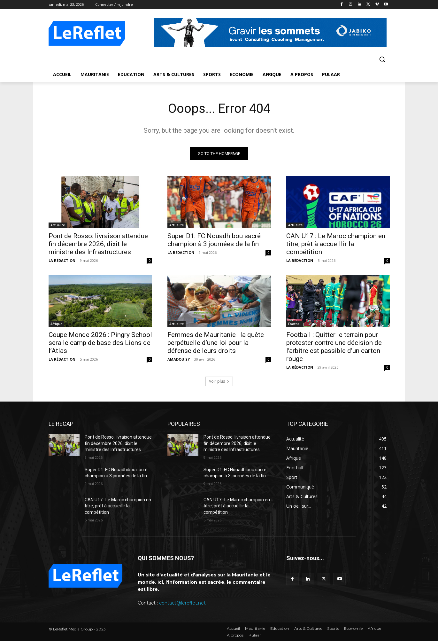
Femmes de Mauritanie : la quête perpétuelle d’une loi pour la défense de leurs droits (215, 343)
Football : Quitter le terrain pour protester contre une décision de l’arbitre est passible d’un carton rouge (334, 347)
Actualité (57, 225)
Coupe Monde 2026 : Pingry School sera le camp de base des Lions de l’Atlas (100, 343)
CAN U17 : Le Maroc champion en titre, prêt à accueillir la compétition (335, 244)
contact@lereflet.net (182, 603)
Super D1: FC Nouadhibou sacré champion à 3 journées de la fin (214, 240)
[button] (382, 59)
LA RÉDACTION (62, 260)
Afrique (56, 324)
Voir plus (219, 381)
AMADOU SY (178, 359)
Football (295, 324)
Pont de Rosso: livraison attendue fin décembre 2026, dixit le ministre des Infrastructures (98, 244)
